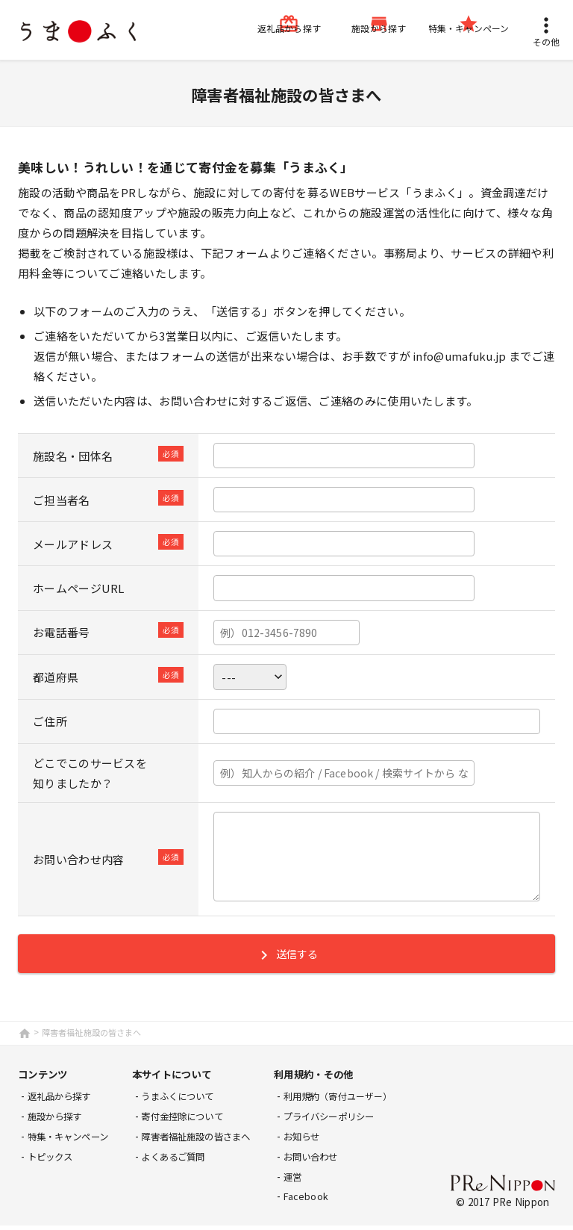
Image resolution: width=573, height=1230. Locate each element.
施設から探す (57, 1121)
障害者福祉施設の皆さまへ (209, 1141)
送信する (286, 960)
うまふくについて (188, 1101)
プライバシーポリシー (351, 1121)
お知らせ (321, 1141)
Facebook (324, 1200)
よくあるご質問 (184, 1161)
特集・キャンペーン (72, 1141)
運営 (311, 1181)
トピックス (53, 1161)
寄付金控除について (194, 1121)
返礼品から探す (62, 1101)
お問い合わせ (331, 1161)
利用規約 (358, 1101)
